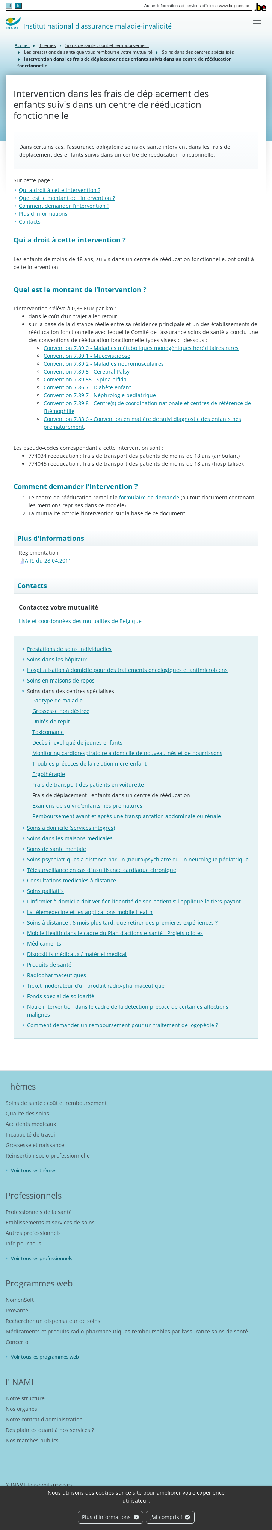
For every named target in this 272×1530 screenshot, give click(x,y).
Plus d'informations (110, 1517)
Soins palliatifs (45, 890)
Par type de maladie (57, 700)
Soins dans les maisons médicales (70, 838)
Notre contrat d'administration (44, 1419)
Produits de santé (49, 964)
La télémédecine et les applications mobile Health (90, 912)
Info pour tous (23, 1243)
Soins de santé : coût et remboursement (107, 45)
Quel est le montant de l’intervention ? (67, 197)
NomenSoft (20, 1299)
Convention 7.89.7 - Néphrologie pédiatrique (100, 395)
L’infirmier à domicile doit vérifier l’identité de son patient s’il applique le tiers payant (134, 901)
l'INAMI (19, 1381)
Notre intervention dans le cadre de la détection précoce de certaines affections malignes (127, 1010)
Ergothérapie (48, 774)
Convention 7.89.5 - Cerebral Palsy (87, 371)
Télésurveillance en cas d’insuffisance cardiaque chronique (101, 869)
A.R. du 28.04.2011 (48, 560)
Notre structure (25, 1398)
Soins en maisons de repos (61, 680)
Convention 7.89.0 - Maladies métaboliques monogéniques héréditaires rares (141, 347)
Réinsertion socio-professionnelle (48, 1155)
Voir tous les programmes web (45, 1356)
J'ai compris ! (170, 1517)
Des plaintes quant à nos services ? (50, 1429)
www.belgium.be (234, 5)
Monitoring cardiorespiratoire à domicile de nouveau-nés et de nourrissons (127, 753)
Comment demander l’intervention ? (64, 205)
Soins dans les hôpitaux (57, 659)
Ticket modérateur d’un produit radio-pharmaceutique (96, 985)
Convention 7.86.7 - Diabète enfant (87, 387)
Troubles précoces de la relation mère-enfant (89, 763)
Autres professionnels (33, 1232)
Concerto (17, 1341)
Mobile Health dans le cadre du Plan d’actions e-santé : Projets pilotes (115, 933)
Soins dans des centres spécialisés (198, 52)
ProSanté (17, 1310)
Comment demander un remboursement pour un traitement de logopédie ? (122, 1025)
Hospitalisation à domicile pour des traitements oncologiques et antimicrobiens (127, 669)
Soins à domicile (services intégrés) (71, 827)
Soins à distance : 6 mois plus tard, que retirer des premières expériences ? (122, 922)
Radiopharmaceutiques (56, 975)
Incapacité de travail (31, 1134)
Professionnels (34, 1195)
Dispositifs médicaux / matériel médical (77, 954)
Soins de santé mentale (56, 848)
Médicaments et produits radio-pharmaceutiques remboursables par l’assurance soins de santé (127, 1331)
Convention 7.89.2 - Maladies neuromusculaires (104, 363)
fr (18, 5)
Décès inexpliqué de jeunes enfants (77, 742)
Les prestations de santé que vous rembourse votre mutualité (88, 52)
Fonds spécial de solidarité (60, 996)
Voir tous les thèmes (33, 1170)
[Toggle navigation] (257, 23)
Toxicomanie (48, 731)
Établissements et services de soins (50, 1222)
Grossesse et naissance (35, 1145)
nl (9, 5)
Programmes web (39, 1283)
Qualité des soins (27, 1113)
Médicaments (44, 943)
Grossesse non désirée (60, 710)
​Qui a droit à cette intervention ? (59, 190)
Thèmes (47, 45)
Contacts (30, 221)
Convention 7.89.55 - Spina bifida (85, 379)
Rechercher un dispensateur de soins (53, 1320)
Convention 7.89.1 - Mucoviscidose (87, 355)
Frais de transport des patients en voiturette (88, 784)
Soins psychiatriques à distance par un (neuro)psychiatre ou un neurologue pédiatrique (138, 859)
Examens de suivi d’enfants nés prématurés (87, 805)
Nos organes (21, 1408)
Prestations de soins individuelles (69, 648)
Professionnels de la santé (39, 1211)
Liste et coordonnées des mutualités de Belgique (80, 621)
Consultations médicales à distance (71, 880)
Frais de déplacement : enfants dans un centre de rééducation (111, 795)
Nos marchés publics (32, 1440)
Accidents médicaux (31, 1123)
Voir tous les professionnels (41, 1258)
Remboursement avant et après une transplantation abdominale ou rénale (126, 816)
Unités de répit (51, 721)
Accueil (22, 45)
